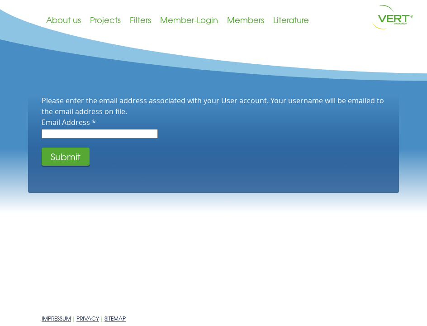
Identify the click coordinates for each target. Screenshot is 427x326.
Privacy (87, 318)
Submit (66, 156)
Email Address (69, 122)
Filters (140, 20)
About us (63, 20)
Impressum (56, 318)
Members (245, 20)
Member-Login (189, 20)
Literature (291, 20)
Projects (105, 20)
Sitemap (115, 318)
